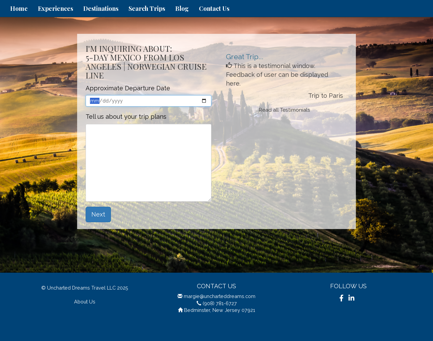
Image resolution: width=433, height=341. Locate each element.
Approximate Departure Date (128, 88)
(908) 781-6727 (220, 303)
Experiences (55, 8)
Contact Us (214, 8)
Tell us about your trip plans (126, 116)
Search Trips (147, 8)
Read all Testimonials (284, 110)
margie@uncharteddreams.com (219, 296)
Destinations (100, 8)
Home (19, 8)
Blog (182, 8)
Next (98, 214)
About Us (84, 301)
